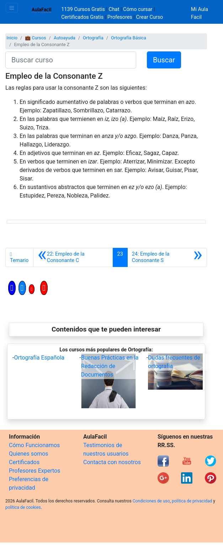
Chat (114, 9)
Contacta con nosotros (112, 462)
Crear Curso (149, 17)
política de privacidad (192, 501)
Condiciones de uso (151, 501)
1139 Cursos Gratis (83, 9)
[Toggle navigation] (12, 7)
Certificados (24, 462)
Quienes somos (28, 453)
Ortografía (93, 37)
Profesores (119, 17)
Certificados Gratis (82, 17)
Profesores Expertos (34, 470)
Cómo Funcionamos (34, 445)
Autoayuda (64, 37)
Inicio (11, 37)
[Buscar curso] (70, 59)
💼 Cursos (35, 37)
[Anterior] (73, 257)
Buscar (164, 60)
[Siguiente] (167, 257)
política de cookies (23, 507)
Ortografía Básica (128, 37)
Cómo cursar (137, 9)
